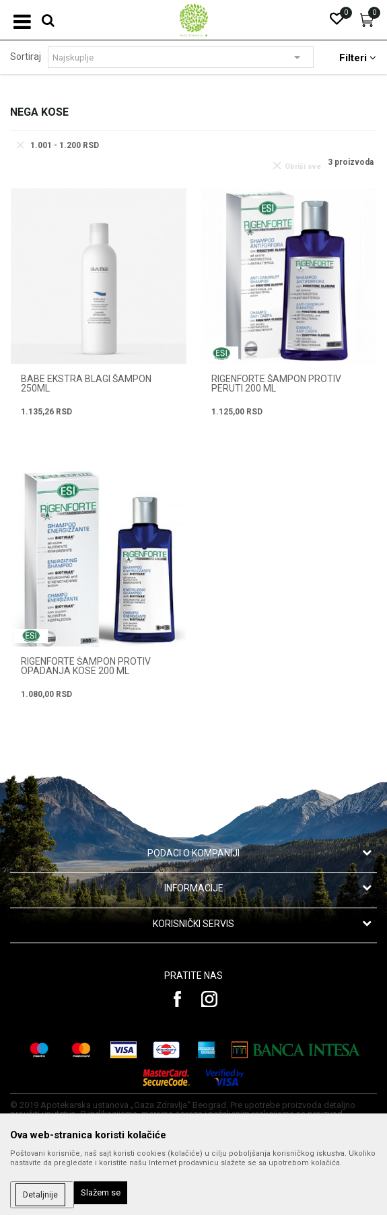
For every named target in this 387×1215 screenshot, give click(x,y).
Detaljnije (40, 1195)
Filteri (357, 58)
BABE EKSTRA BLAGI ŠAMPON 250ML (86, 383)
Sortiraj (25, 56)
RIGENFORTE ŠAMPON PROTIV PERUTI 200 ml (276, 383)
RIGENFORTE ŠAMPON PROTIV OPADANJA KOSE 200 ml (86, 666)
